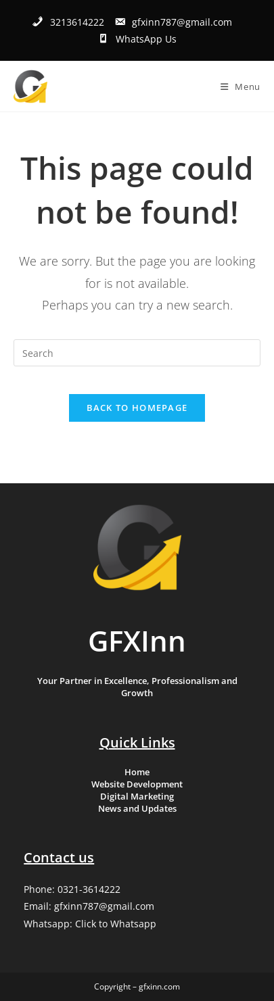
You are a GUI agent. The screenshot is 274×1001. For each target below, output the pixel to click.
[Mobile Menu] (240, 86)
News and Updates (137, 808)
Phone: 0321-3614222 (72, 889)
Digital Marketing (137, 796)
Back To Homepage (137, 407)
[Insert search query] (137, 352)
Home (137, 772)
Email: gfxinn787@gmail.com (89, 906)
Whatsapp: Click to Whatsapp (90, 923)
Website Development (137, 784)
